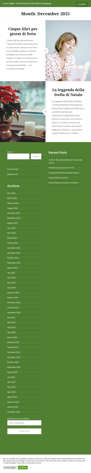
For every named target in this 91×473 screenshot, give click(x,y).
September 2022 (13, 367)
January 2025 (12, 243)
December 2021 (13, 412)
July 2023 (11, 317)
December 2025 (13, 213)
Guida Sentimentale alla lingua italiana (64, 173)
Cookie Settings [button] (9, 467)
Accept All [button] (22, 467)
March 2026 (12, 198)
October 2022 (12, 362)
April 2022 (11, 392)
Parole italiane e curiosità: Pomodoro (63, 183)
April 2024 (11, 288)
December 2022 (13, 352)
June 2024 (11, 278)
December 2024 (13, 248)
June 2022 (11, 382)
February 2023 (13, 342)
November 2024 (13, 253)
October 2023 (12, 307)
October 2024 (12, 258)
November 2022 (13, 357)
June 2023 (11, 322)
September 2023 (13, 312)
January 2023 (12, 347)
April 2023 (11, 332)
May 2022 (11, 387)
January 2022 (12, 407)
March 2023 (12, 337)
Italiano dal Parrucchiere (58, 178)
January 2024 (12, 297)
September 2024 (13, 263)
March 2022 (12, 397)
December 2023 (13, 302)
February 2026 (13, 203)
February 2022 (13, 402)
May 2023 (11, 327)
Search (10, 152)
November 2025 (13, 218)
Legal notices (12, 174)
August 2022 (12, 372)
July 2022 (11, 377)
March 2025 (12, 238)
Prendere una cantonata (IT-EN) (61, 168)
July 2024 (11, 273)
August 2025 (12, 223)
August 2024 (12, 268)
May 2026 (11, 193)
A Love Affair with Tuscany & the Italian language (26, 3)
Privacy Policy (13, 169)
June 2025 (11, 228)
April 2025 (11, 233)
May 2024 (11, 283)
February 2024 (13, 293)
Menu (83, 4)
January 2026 (12, 208)
